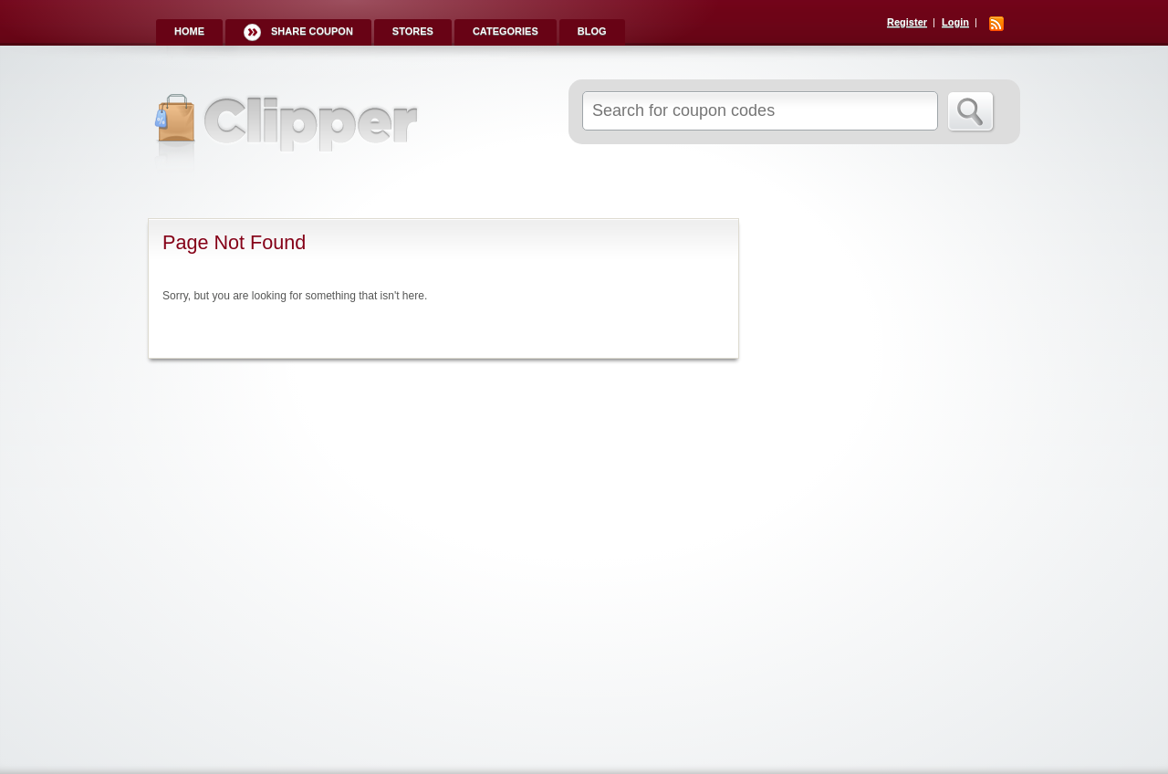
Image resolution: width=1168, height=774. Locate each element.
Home (189, 31)
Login (955, 21)
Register (907, 21)
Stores (412, 31)
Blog (592, 31)
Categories (505, 31)
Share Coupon (312, 31)
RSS (996, 23)
